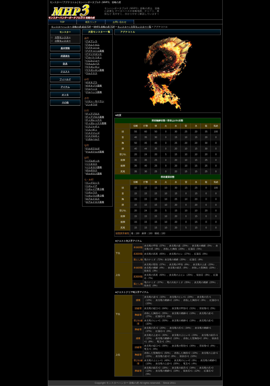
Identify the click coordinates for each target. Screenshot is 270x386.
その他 (65, 102)
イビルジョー (92, 60)
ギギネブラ (91, 82)
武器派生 (65, 56)
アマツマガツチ (94, 54)
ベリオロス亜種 (94, 167)
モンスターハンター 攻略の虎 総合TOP (71, 26)
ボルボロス (91, 170)
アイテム (65, 87)
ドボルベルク (92, 139)
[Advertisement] (65, 164)
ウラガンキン (92, 67)
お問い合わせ (119, 22)
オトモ (65, 94)
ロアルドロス (92, 198)
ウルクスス (91, 73)
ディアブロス (92, 113)
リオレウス (91, 192)
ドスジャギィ (92, 126)
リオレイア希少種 (95, 189)
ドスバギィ (91, 129)
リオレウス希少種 (95, 195)
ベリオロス (91, 164)
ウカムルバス (92, 63)
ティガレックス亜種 (96, 123)
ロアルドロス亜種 (95, 202)
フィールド (65, 79)
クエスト (65, 71)
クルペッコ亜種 (94, 92)
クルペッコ (91, 89)
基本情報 (65, 48)
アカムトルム (92, 44)
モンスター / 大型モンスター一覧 (134, 26)
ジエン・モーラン (95, 101)
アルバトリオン (94, 57)
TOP (62, 22)
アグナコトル (92, 47)
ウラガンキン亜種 (95, 70)
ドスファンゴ (92, 133)
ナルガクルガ (92, 148)
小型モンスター (63, 40)
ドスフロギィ (92, 136)
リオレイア (91, 186)
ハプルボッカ (92, 160)
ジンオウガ (91, 104)
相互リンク (91, 22)
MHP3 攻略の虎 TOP (104, 26)
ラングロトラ (92, 183)
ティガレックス (94, 120)
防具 (65, 63)
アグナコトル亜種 (95, 51)
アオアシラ (91, 41)
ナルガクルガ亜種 (95, 151)
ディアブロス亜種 (95, 117)
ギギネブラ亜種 (94, 85)
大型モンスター (63, 37)
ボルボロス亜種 (94, 173)
